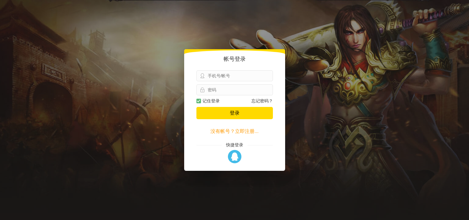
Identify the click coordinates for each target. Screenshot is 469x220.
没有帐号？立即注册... (234, 131)
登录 (235, 113)
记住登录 (208, 100)
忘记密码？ (262, 100)
